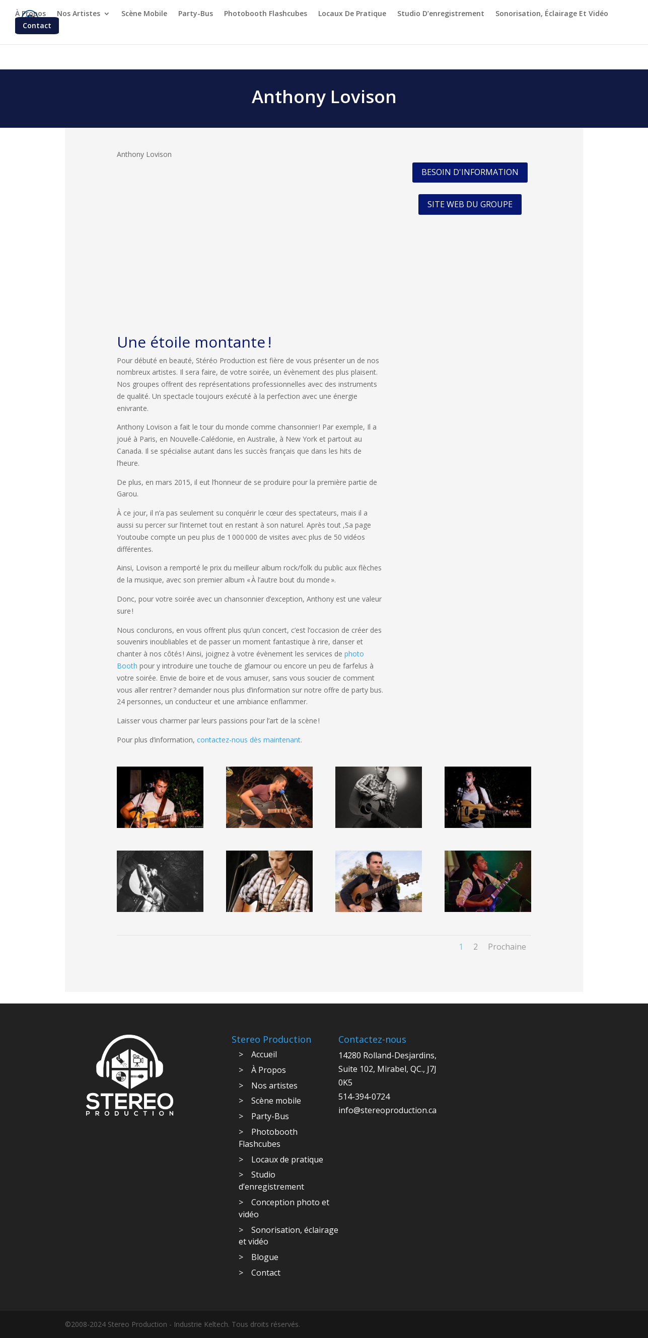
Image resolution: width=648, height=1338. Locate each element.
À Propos (30, 13)
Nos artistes (78, 13)
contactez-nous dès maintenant (249, 739)
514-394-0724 (364, 1096)
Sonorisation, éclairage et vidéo (551, 13)
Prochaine (507, 946)
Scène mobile (144, 13)
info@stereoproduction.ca (387, 1110)
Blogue (264, 1257)
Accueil (264, 1054)
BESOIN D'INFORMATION (470, 172)
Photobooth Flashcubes (265, 13)
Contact (37, 25)
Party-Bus (195, 13)
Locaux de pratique (352, 13)
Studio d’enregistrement (440, 13)
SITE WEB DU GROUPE (470, 204)
